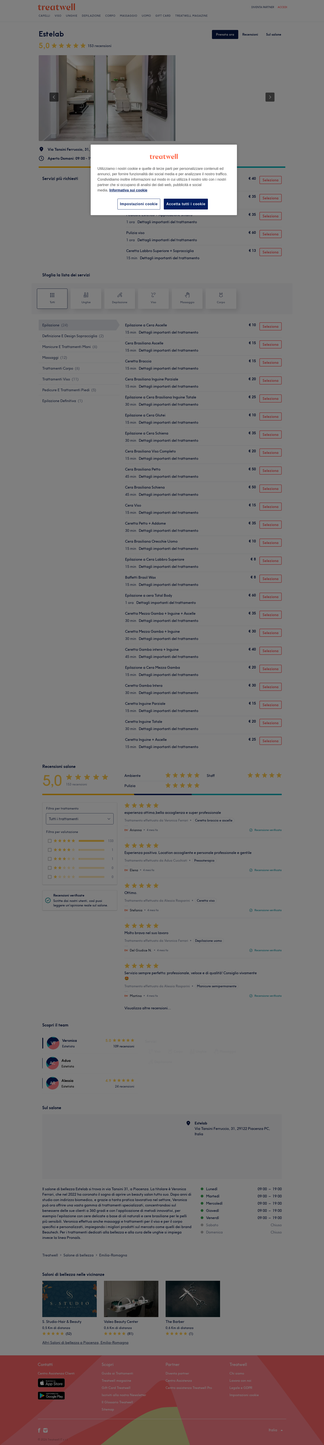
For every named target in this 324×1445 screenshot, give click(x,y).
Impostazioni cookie (139, 204)
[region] (164, 180)
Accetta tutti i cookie (185, 204)
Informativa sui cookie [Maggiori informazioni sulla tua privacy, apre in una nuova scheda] (128, 190)
